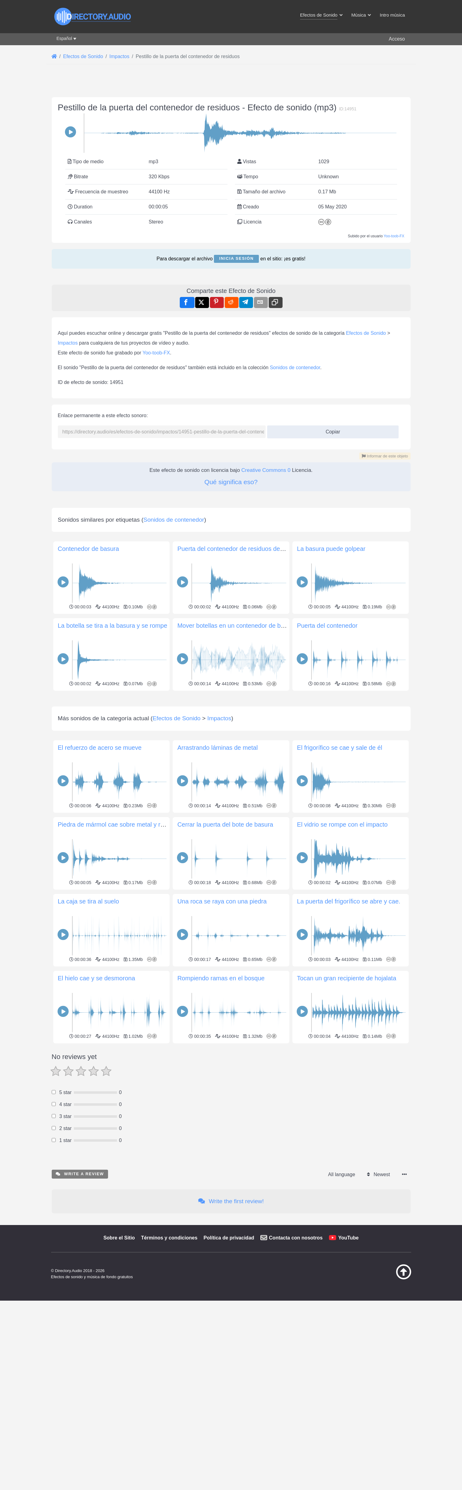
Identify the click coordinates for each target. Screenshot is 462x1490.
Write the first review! (231, 1373)
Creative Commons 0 (266, 470)
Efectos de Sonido (366, 333)
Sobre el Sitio (119, 1410)
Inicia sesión (236, 258)
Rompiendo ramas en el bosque (221, 1150)
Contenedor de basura (88, 634)
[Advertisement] (231, 537)
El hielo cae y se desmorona (96, 1150)
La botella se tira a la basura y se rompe (112, 711)
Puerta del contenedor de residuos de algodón (240, 634)
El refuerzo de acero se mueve (100, 919)
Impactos (68, 343)
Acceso (397, 38)
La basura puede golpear (331, 634)
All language (341, 1346)
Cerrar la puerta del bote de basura (225, 996)
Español (64, 38)
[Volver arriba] (388, 1450)
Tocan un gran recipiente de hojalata (346, 1150)
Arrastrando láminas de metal (217, 919)
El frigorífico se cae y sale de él (339, 919)
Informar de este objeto (385, 456)
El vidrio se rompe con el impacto (342, 996)
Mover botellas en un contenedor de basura (236, 711)
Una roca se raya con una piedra (222, 1073)
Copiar (330, 429)
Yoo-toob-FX (394, 236)
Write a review (80, 1346)
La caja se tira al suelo (88, 1073)
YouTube (348, 1410)
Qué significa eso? (231, 481)
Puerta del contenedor (327, 711)
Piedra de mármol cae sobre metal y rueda (116, 996)
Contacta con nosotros (296, 1410)
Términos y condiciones (169, 1410)
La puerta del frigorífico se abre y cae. (348, 1073)
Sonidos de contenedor (295, 367)
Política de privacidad (228, 1410)
